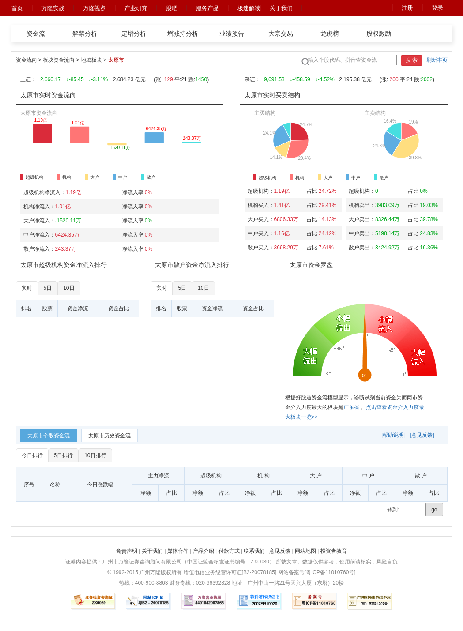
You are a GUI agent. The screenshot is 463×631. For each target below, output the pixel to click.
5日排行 (63, 455)
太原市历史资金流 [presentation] (109, 435)
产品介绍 (203, 551)
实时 (27, 288)
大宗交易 (280, 33)
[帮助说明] (393, 435)
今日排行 (32, 455)
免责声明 (126, 551)
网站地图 (305, 551)
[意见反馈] (422, 435)
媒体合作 (177, 551)
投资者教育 (333, 551)
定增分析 (133, 33)
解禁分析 (84, 33)
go (434, 510)
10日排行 (95, 455)
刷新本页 (437, 60)
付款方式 (229, 551)
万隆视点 (94, 8)
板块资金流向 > (62, 60)
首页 (17, 8)
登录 (437, 7)
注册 (407, 7)
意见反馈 (279, 551)
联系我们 (254, 551)
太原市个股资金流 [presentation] (48, 435)
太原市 (116, 60)
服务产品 (207, 8)
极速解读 (248, 8)
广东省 (351, 407)
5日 (48, 288)
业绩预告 (231, 33)
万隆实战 (52, 8)
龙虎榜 (329, 33)
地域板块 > (94, 60)
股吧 (171, 8)
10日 (68, 288)
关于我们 (281, 8)
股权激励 (378, 33)
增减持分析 (182, 33)
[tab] (48, 435)
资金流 (35, 33)
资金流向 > (29, 60)
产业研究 (135, 8)
